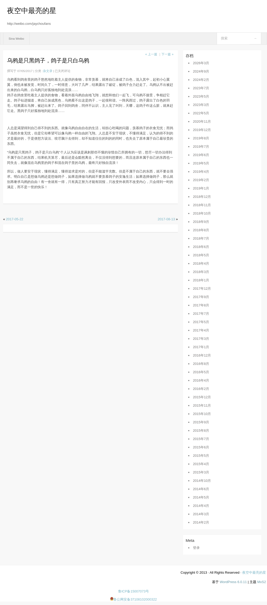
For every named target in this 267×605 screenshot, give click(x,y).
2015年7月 (201, 439)
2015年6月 (201, 447)
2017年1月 (201, 347)
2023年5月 (201, 96)
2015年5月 (201, 456)
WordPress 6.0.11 (233, 582)
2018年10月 (202, 213)
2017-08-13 (166, 219)
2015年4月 (201, 464)
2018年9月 (201, 222)
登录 (196, 548)
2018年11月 (202, 205)
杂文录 (47, 71)
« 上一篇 (151, 54)
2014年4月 (201, 506)
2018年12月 (202, 197)
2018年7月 (201, 238)
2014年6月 (201, 489)
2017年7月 (201, 314)
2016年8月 (201, 364)
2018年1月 (201, 280)
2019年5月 (201, 163)
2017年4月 (201, 330)
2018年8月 (201, 230)
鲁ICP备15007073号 (133, 591)
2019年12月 (202, 130)
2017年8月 (201, 305)
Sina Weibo (16, 38)
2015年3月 (201, 472)
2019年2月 (201, 180)
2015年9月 (201, 422)
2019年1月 (201, 188)
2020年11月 (202, 121)
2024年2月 (201, 80)
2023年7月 (201, 88)
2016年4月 (201, 380)
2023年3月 (201, 105)
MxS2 (261, 582)
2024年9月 (201, 71)
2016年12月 (202, 355)
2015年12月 (202, 397)
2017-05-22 (14, 219)
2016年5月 (201, 372)
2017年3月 (201, 339)
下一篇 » (167, 54)
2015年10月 (202, 414)
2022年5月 (201, 113)
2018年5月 (201, 255)
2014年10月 (202, 481)
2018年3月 (201, 272)
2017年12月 (202, 288)
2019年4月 (201, 172)
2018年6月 (201, 247)
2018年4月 (201, 263)
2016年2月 (201, 389)
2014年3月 (201, 514)
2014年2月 (201, 522)
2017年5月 (201, 322)
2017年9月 (201, 297)
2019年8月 (201, 138)
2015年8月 (201, 430)
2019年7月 (201, 147)
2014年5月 (201, 497)
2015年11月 (202, 405)
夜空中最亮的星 (31, 11)
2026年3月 (201, 63)
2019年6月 (201, 155)
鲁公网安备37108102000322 (133, 599)
